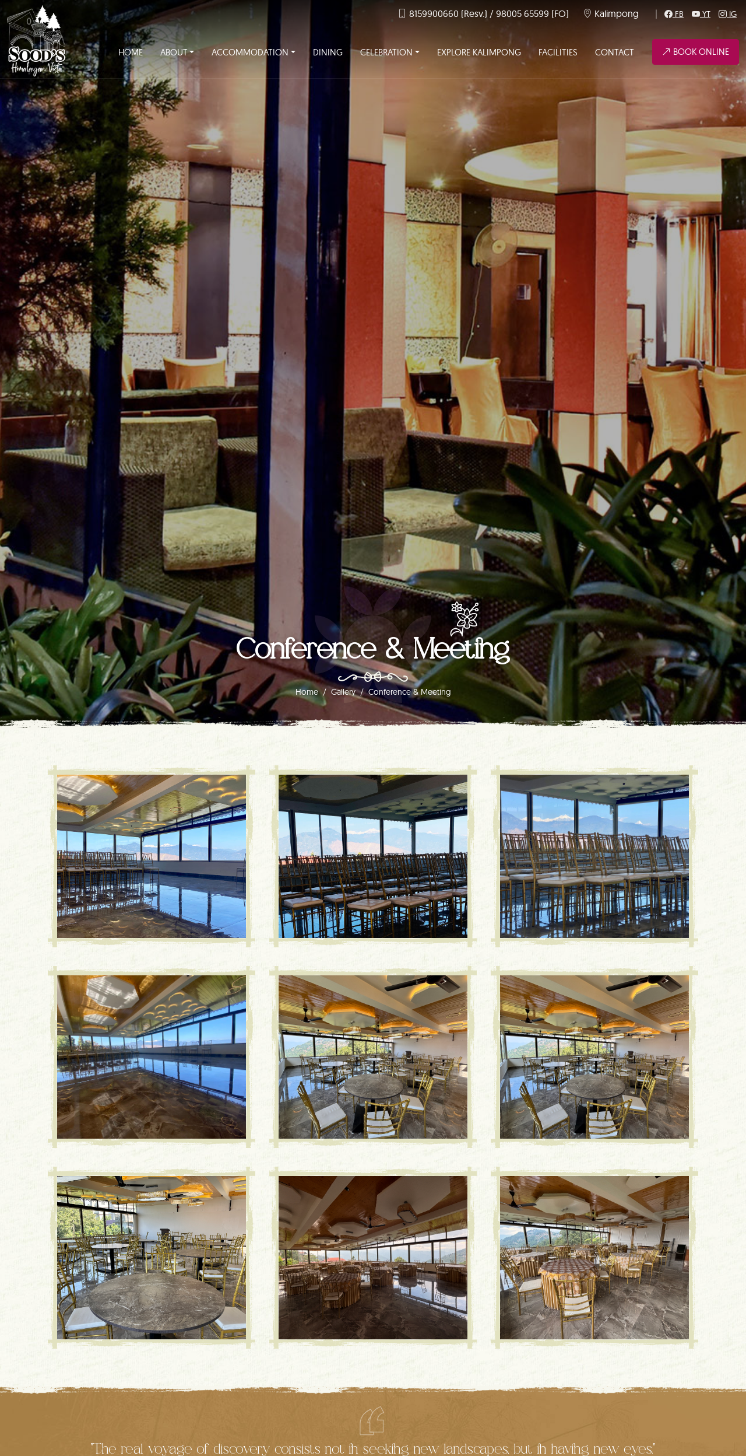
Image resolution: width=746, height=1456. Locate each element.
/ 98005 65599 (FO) (529, 13)
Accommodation (250, 52)
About (174, 52)
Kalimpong (616, 13)
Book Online (695, 51)
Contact (614, 52)
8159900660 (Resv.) (448, 13)
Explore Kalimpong (479, 52)
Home (130, 52)
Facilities (558, 52)
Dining (328, 52)
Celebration (386, 52)
